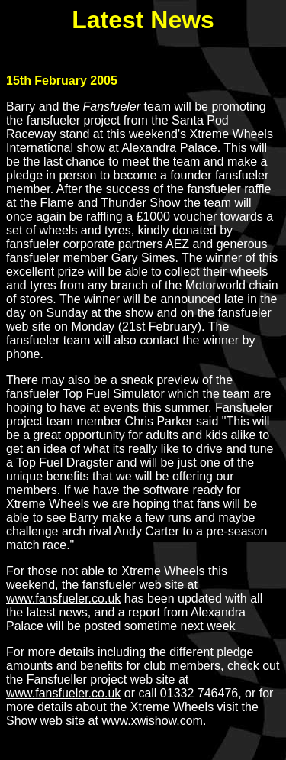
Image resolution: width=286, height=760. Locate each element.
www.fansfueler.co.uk (63, 598)
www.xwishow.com (151, 720)
